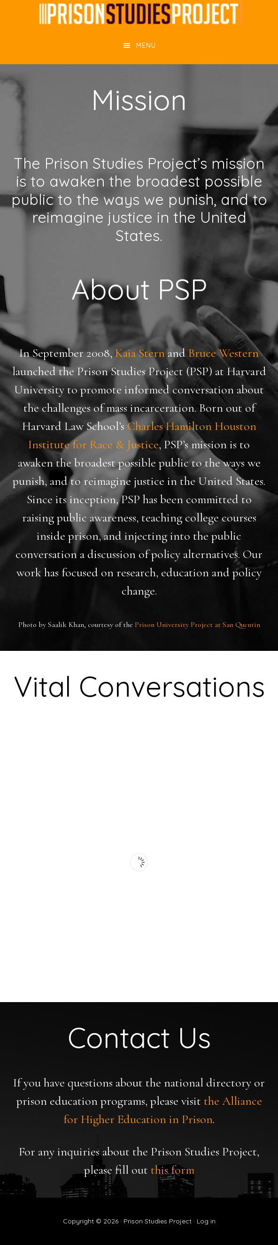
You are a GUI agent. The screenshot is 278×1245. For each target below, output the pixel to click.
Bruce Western (223, 353)
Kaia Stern (140, 353)
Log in (206, 1221)
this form (172, 1169)
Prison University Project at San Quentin (197, 624)
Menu (146, 45)
